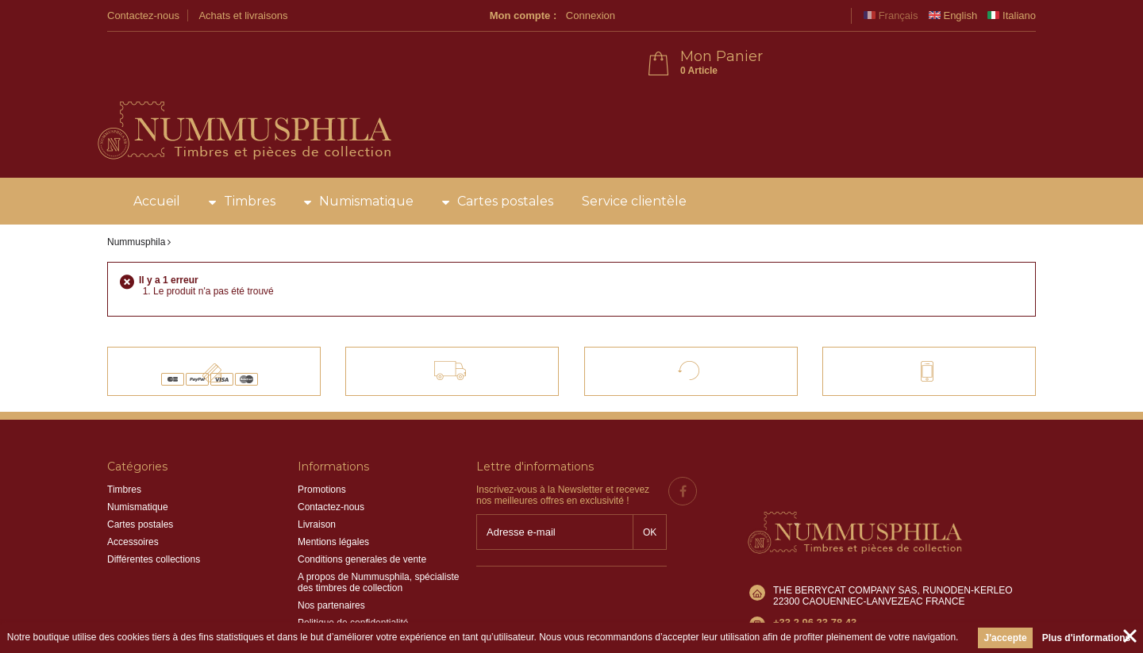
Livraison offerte (464, 320)
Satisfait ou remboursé (704, 320)
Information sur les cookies (354, 597)
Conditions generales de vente (362, 516)
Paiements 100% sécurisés (227, 320)
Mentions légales (333, 499)
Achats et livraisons (242, 15)
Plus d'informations (1086, 637)
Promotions (322, 446)
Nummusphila (136, 199)
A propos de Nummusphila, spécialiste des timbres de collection (378, 539)
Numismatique (366, 158)
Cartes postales (505, 158)
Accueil (156, 158)
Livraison (317, 481)
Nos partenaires (331, 562)
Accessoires (133, 499)
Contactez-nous (143, 15)
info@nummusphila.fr (818, 548)
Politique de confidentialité (353, 580)
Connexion (816, 15)
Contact (914, 320)
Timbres (249, 158)
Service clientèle (634, 158)
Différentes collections (153, 516)
